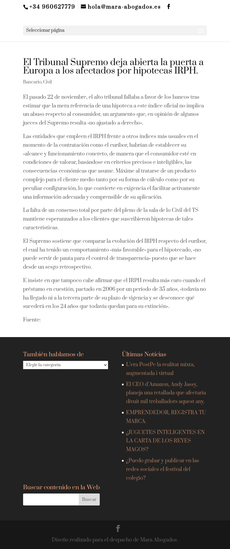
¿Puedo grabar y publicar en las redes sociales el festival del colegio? (162, 469)
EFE (47, 320)
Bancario (32, 82)
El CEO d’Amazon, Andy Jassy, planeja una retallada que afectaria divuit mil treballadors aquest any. (166, 393)
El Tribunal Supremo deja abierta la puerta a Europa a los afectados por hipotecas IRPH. (113, 67)
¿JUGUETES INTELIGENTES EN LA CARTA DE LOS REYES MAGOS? (165, 441)
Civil (47, 82)
